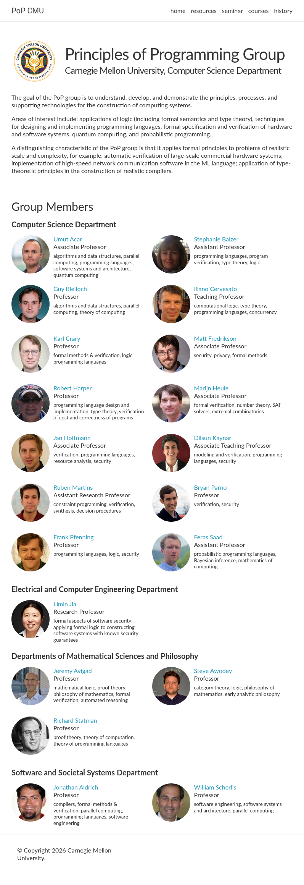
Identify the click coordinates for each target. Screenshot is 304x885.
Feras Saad (208, 536)
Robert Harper (72, 388)
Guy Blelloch (70, 288)
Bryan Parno (210, 487)
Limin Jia (64, 603)
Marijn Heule (211, 388)
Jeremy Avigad (72, 670)
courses (258, 10)
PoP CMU (27, 10)
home (178, 10)
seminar (232, 10)
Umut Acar (67, 239)
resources (204, 10)
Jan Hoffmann (72, 437)
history (283, 10)
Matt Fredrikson (215, 338)
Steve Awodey (213, 670)
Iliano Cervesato (215, 288)
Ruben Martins (73, 487)
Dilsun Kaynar (213, 437)
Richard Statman (75, 720)
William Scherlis (215, 787)
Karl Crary (66, 338)
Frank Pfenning (73, 536)
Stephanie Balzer (216, 239)
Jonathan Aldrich (75, 787)
